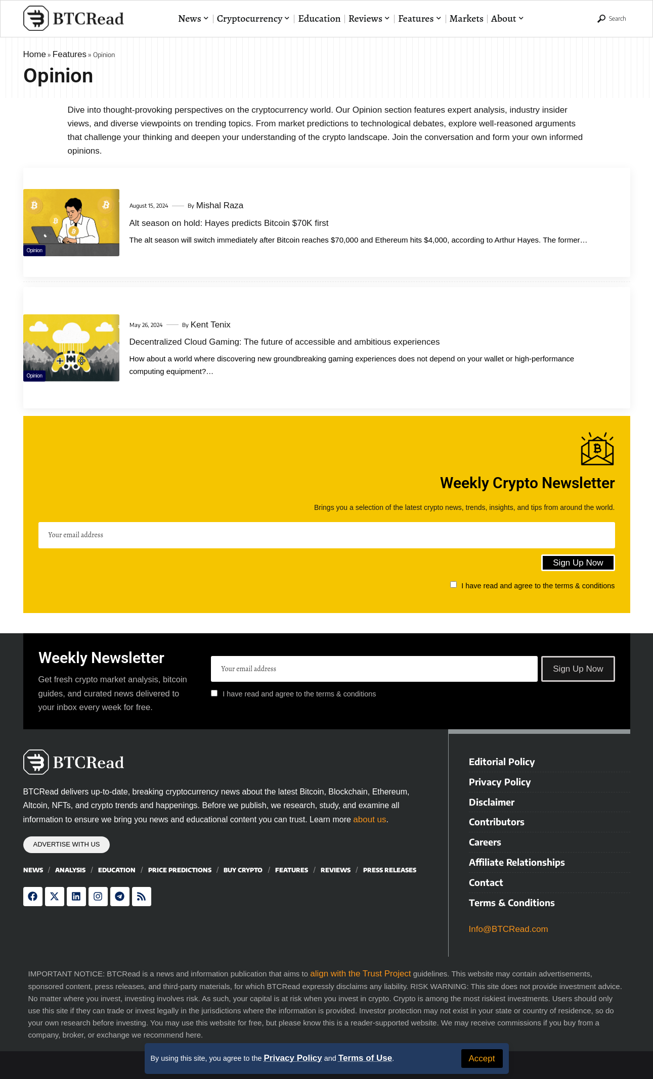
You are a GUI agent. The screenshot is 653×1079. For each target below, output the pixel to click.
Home (34, 54)
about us (369, 819)
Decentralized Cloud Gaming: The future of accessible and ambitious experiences (284, 342)
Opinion (43, 246)
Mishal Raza (220, 205)
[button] (482, 1058)
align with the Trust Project (360, 969)
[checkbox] (453, 584)
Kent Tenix (211, 325)
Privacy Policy (293, 1058)
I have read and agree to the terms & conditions (538, 585)
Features (69, 54)
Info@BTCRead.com (510, 924)
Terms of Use (365, 1058)
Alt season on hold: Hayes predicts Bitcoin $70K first (229, 223)
